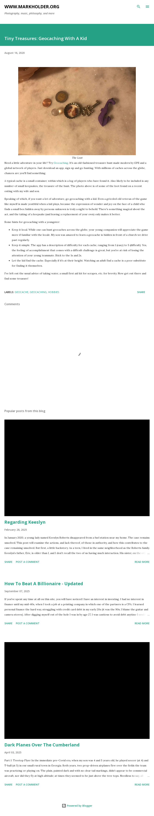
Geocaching (61, 163)
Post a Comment (28, 562)
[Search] (138, 6)
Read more (142, 562)
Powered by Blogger (77, 805)
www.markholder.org (31, 6)
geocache (21, 292)
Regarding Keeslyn (25, 522)
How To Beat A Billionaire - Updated (43, 583)
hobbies (53, 292)
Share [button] (141, 292)
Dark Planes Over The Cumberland (42, 745)
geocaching (38, 292)
